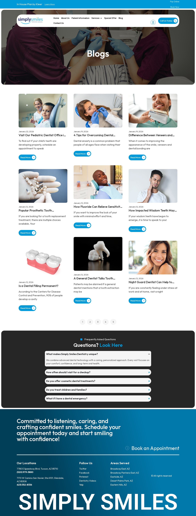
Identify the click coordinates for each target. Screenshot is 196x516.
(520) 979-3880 (25, 472)
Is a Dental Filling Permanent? (38, 286)
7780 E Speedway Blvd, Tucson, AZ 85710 (37, 468)
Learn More (50, 4)
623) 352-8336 (24, 484)
